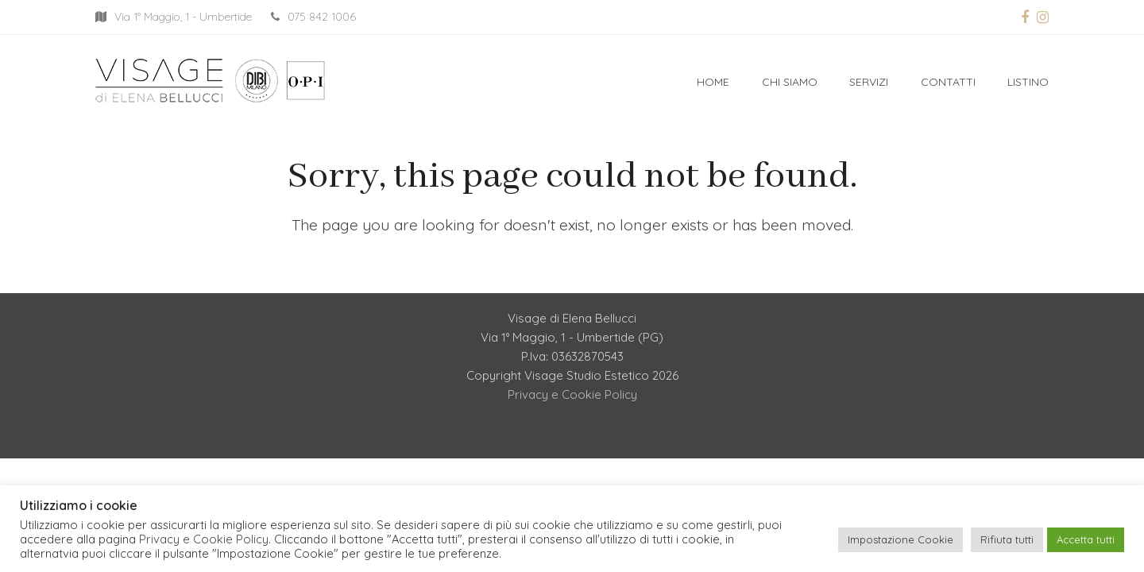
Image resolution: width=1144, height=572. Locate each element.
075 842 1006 (322, 17)
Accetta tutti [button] (1086, 539)
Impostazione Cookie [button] (900, 539)
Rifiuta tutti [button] (1007, 539)
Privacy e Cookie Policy (572, 394)
